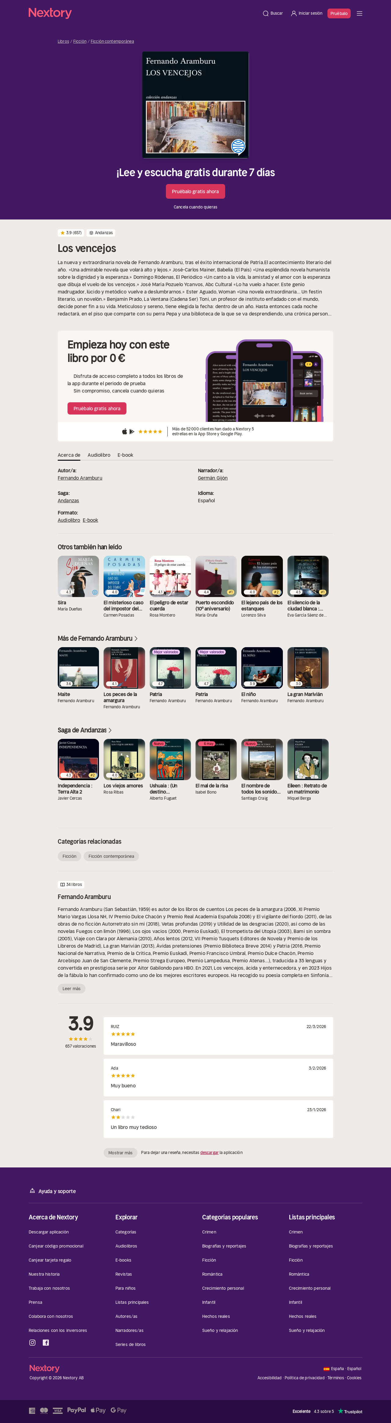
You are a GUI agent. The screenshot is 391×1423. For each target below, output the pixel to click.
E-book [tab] (125, 455)
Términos (335, 1378)
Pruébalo (339, 13)
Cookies (354, 1378)
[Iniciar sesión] (306, 13)
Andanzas (68, 500)
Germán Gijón (213, 478)
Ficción (79, 41)
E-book (90, 520)
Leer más (72, 988)
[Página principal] (143, 13)
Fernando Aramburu (80, 478)
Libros (63, 41)
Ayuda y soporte (52, 1191)
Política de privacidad (305, 1378)
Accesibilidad (270, 1378)
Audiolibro (69, 520)
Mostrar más (120, 1153)
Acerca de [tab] (69, 455)
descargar (209, 1152)
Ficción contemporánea (112, 41)
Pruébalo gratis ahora (195, 191)
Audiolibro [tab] (99, 455)
